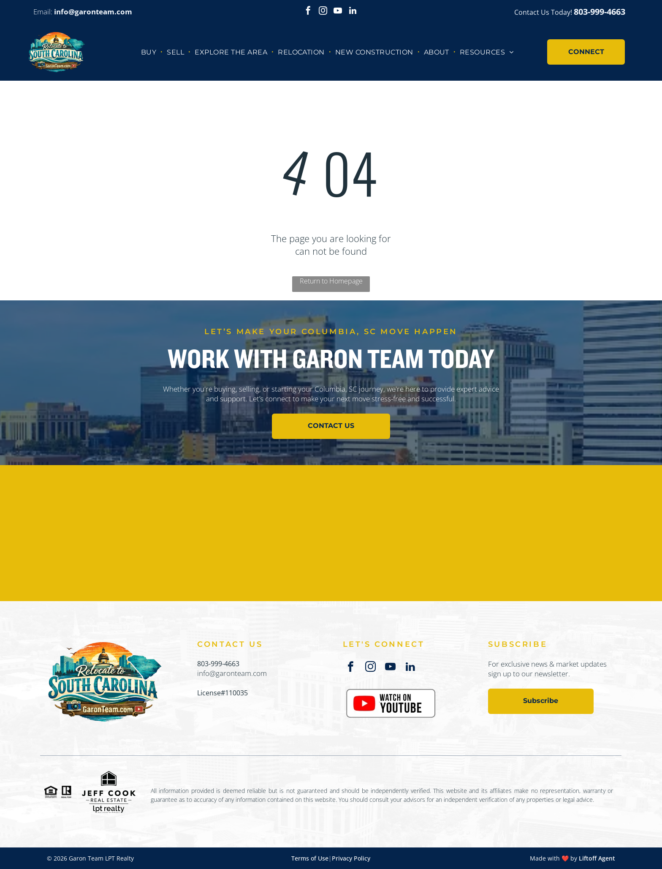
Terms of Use (309, 858)
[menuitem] (150, 52)
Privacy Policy (351, 858)
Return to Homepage (331, 281)
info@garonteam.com (232, 673)
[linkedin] (352, 11)
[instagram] (323, 11)
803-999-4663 (218, 663)
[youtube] (337, 11)
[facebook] (308, 11)
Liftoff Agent (597, 858)
